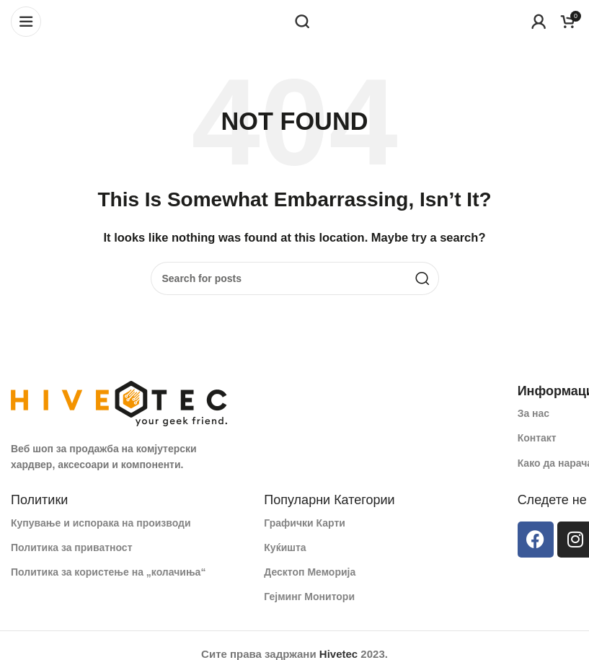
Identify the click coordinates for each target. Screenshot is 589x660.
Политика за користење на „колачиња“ (108, 572)
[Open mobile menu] (26, 21)
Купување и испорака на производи (101, 523)
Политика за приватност (72, 547)
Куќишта (285, 547)
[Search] (302, 21)
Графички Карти (304, 523)
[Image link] (119, 402)
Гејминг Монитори (309, 596)
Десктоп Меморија (309, 572)
